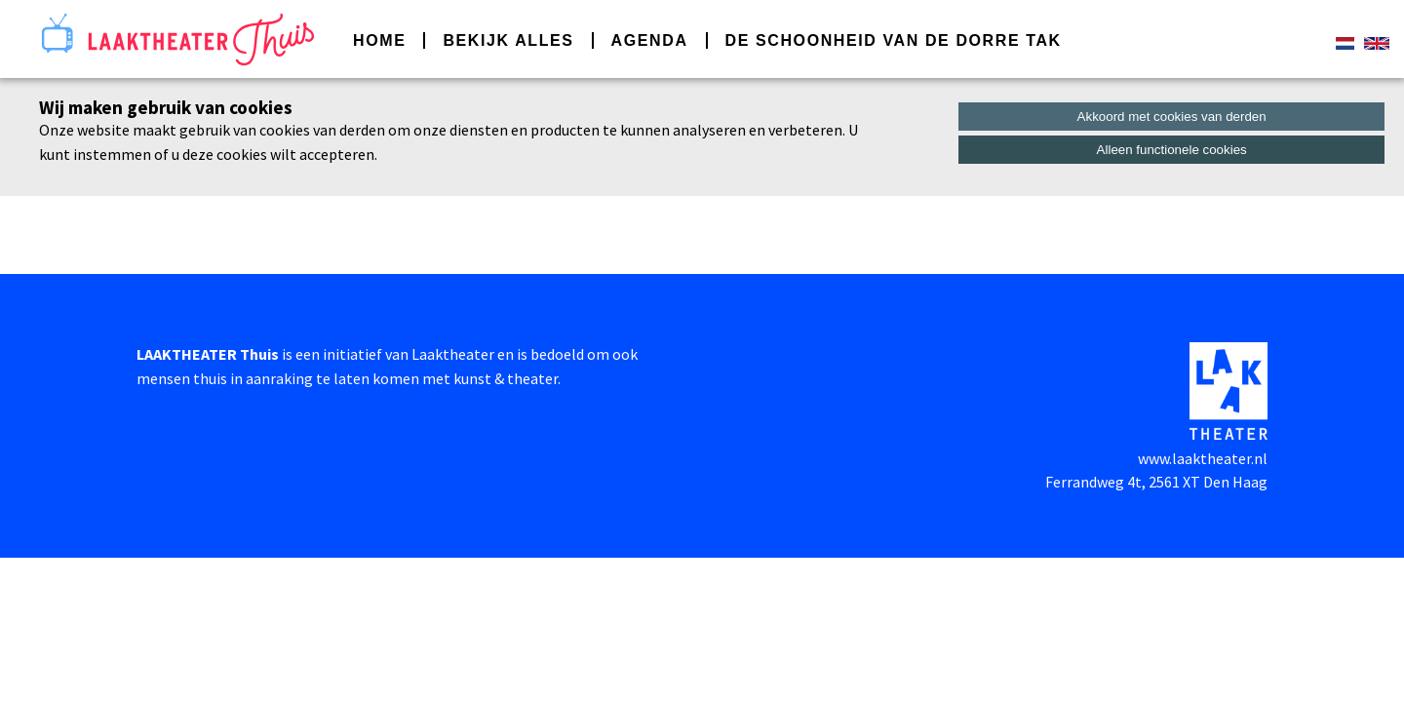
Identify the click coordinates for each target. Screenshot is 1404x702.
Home (379, 40)
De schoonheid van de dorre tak (893, 40)
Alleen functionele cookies (1172, 149)
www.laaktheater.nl (1203, 458)
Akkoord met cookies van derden (1172, 116)
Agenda (649, 40)
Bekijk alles (508, 40)
